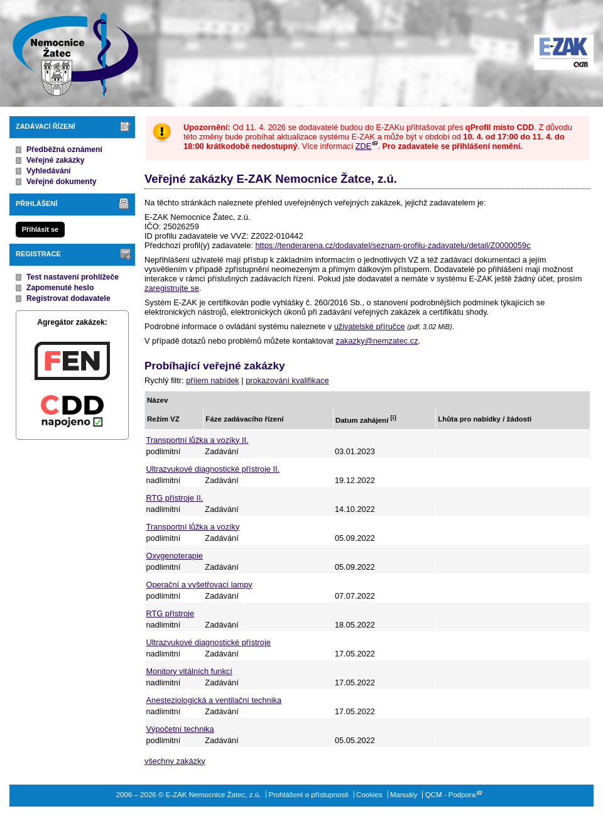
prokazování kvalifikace (287, 380)
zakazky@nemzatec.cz (376, 340)
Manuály (404, 794)
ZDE (364, 146)
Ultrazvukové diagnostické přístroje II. (213, 469)
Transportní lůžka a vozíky (193, 526)
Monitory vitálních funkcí (189, 671)
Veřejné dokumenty (61, 181)
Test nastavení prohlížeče (72, 277)
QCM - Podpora (450, 794)
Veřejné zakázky (55, 160)
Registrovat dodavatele (68, 298)
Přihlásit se (40, 229)
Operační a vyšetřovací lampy (199, 584)
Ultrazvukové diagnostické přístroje (208, 642)
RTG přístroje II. (175, 498)
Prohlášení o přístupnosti (309, 794)
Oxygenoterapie (174, 555)
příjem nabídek (212, 380)
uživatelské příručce (369, 326)
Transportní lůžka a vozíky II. (197, 440)
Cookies (369, 794)
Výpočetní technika (180, 729)
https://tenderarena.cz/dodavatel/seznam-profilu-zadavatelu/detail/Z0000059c (392, 245)
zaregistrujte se (171, 288)
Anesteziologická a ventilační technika (214, 700)
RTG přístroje (170, 613)
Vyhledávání (48, 170)
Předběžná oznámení (64, 149)
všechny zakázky (174, 761)
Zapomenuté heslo (60, 287)
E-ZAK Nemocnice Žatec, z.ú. (69, 53)
